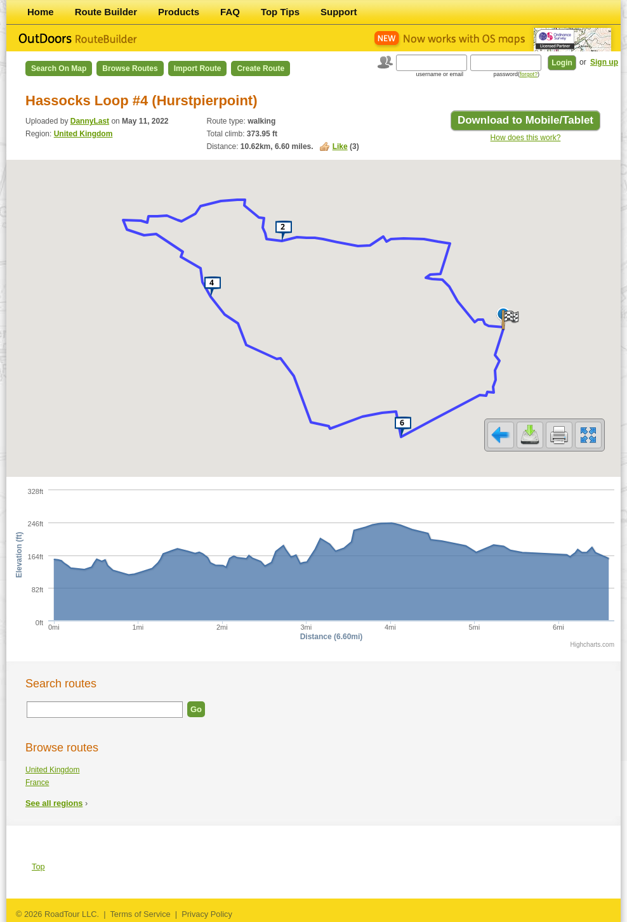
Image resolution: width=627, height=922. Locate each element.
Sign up (604, 62)
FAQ (230, 11)
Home (40, 11)
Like (340, 146)
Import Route (197, 68)
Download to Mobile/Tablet (525, 120)
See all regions (53, 803)
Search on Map (58, 68)
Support (338, 11)
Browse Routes (129, 68)
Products (178, 11)
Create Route (260, 68)
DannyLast (89, 121)
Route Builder (106, 11)
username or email (439, 74)
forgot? (529, 74)
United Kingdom (83, 133)
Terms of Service (140, 914)
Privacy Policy (207, 914)
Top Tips (280, 11)
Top (38, 866)
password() (516, 74)
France (37, 782)
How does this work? (526, 137)
